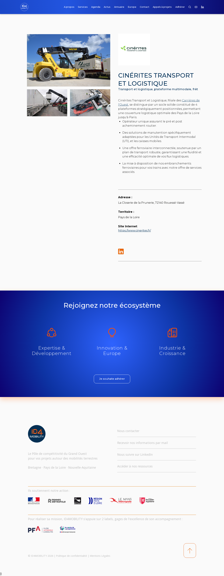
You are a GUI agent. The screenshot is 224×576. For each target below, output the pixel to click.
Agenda (95, 7)
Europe (132, 7)
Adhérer (180, 7)
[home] (25, 7)
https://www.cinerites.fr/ (134, 230)
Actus (107, 7)
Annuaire (119, 7)
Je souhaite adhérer (112, 378)
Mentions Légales (100, 555)
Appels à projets (162, 7)
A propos (69, 7)
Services (83, 7)
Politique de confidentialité (71, 555)
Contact (144, 7)
